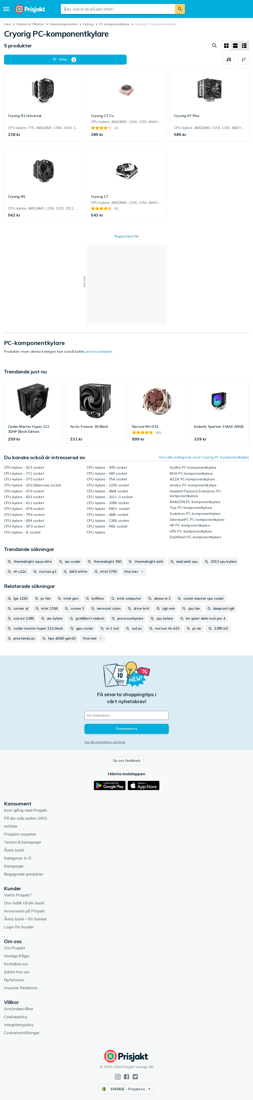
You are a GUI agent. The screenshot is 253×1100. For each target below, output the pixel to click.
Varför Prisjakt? (18, 894)
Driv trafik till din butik (24, 902)
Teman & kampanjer (22, 842)
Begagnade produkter (23, 874)
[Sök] (180, 9)
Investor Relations (20, 987)
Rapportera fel (126, 236)
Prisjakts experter (20, 834)
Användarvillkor (18, 1008)
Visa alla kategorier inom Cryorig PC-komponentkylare (204, 457)
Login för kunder (19, 926)
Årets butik (14, 850)
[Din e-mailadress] (126, 715)
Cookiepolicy (15, 1016)
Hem (7, 24)
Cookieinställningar (21, 1032)
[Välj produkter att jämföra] (228, 60)
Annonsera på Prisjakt (24, 910)
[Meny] (6, 9)
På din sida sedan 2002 (25, 818)
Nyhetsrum (14, 979)
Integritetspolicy (19, 1024)
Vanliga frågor (16, 955)
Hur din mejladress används (105, 742)
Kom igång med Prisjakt (25, 810)
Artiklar (10, 826)
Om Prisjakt (14, 947)
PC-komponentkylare (114, 24)
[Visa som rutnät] (226, 45)
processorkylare (99, 351)
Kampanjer (14, 866)
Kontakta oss (16, 963)
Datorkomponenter (64, 24)
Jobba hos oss (17, 971)
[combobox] (118, 9)
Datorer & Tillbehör (30, 24)
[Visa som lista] (235, 45)
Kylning (88, 24)
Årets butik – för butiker (25, 918)
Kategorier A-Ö (17, 858)
